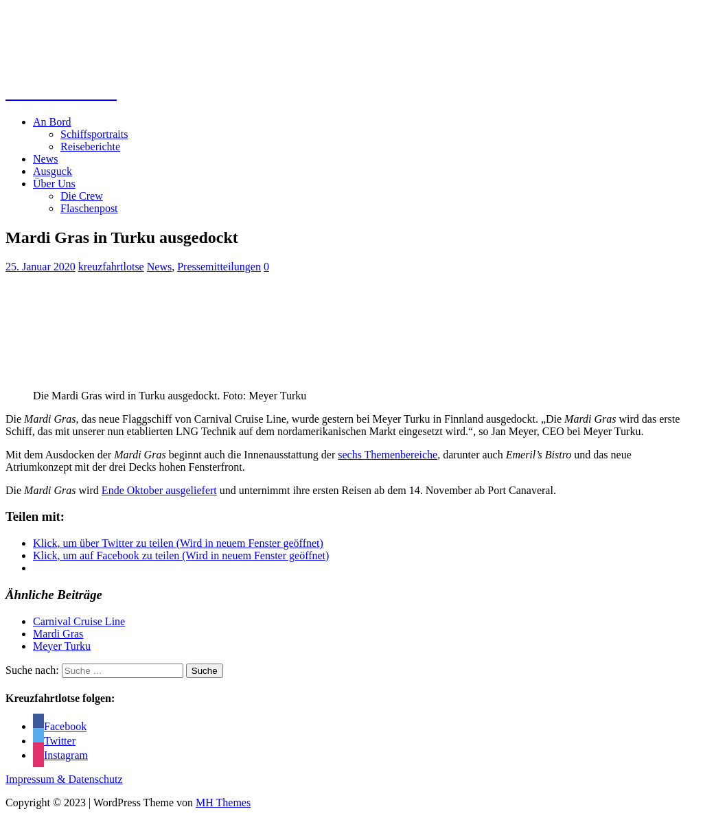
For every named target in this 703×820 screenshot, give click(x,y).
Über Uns (54, 183)
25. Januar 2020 (40, 266)
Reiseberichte (90, 146)
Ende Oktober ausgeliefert (159, 490)
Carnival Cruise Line (79, 621)
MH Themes (223, 802)
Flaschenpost (89, 208)
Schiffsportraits (94, 134)
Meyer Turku (62, 646)
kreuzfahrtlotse (111, 266)
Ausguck (52, 171)
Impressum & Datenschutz (64, 779)
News (45, 159)
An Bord (52, 122)
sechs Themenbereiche (387, 454)
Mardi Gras (58, 634)
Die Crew (81, 196)
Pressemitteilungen (219, 266)
